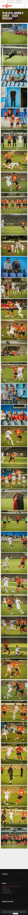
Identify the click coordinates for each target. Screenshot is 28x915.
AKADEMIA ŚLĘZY (19, 0)
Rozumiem (15, 913)
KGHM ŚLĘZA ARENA (10, 2)
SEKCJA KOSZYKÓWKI (10, 0)
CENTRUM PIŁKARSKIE (18, 2)
